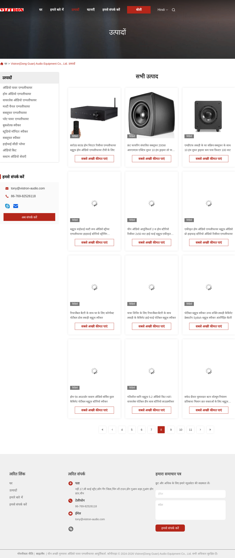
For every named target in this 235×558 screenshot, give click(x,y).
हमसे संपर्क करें (111, 9)
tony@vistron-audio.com (28, 188)
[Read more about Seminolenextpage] (102, 429)
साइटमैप (40, 553)
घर (40, 9)
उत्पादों (75, 9)
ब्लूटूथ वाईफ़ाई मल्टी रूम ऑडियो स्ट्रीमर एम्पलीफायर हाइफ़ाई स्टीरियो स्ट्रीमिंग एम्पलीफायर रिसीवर (89, 234)
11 (190, 429)
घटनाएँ (91, 9)
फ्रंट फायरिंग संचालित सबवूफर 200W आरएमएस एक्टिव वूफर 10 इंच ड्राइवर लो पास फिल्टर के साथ (150, 150)
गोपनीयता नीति (25, 553)
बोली (139, 9)
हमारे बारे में (57, 9)
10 (180, 429)
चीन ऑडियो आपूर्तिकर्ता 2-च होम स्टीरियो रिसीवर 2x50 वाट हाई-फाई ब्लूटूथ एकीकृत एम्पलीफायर (149, 234)
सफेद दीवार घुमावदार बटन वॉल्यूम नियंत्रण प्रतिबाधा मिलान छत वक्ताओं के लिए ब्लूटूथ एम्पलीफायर (206, 401)
